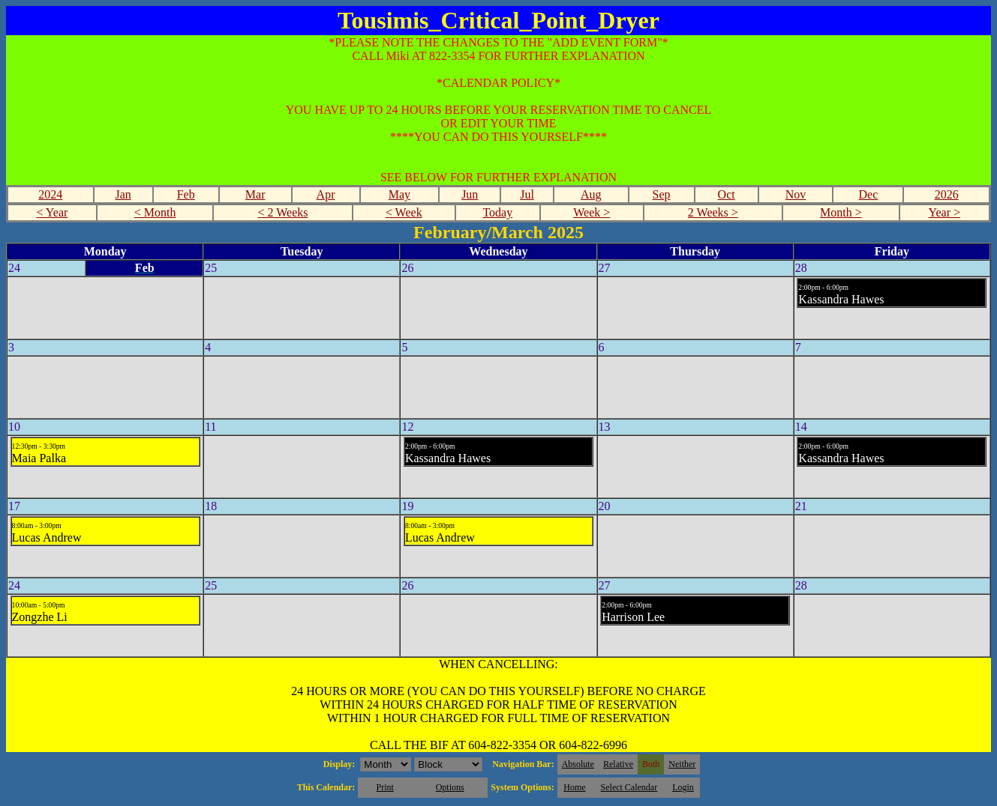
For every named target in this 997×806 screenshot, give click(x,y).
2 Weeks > (713, 212)
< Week (404, 212)
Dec (868, 194)
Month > (841, 212)
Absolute (578, 764)
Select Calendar (629, 787)
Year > (945, 212)
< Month (155, 212)
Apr (326, 194)
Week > (591, 212)
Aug (591, 194)
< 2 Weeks (283, 212)
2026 (947, 194)
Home (574, 787)
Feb (186, 194)
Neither (681, 764)
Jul (527, 194)
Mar (255, 194)
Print (384, 787)
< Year (52, 212)
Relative (618, 764)
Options (450, 787)
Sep (662, 194)
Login (683, 787)
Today (497, 212)
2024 (50, 194)
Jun (469, 194)
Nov (795, 194)
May (399, 194)
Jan (123, 194)
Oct (726, 194)
